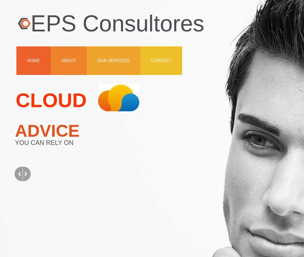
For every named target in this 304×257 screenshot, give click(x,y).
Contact (161, 60)
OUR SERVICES (113, 60)
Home (33, 60)
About (68, 60)
